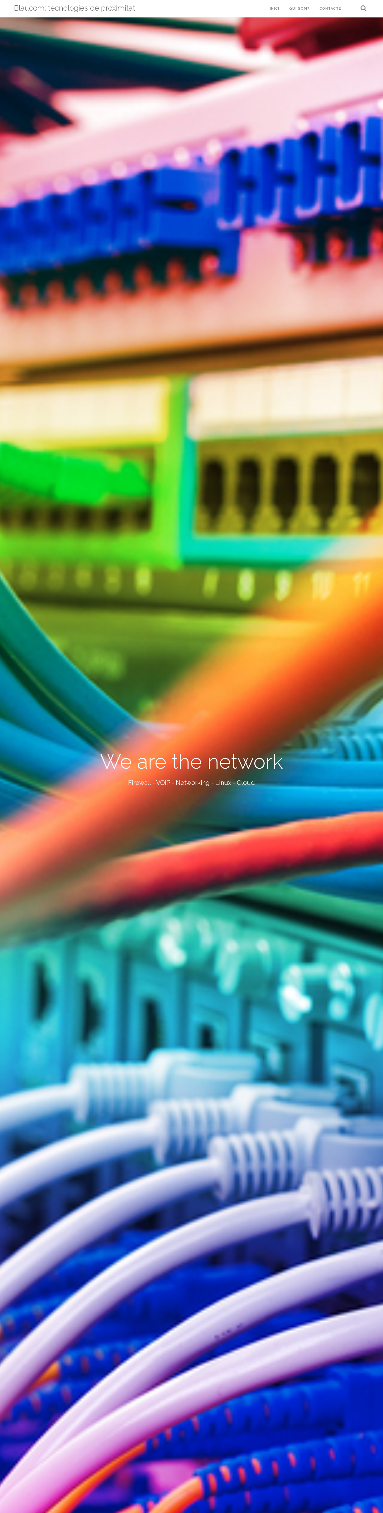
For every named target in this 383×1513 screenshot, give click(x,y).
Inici (274, 9)
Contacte (330, 9)
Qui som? (299, 9)
